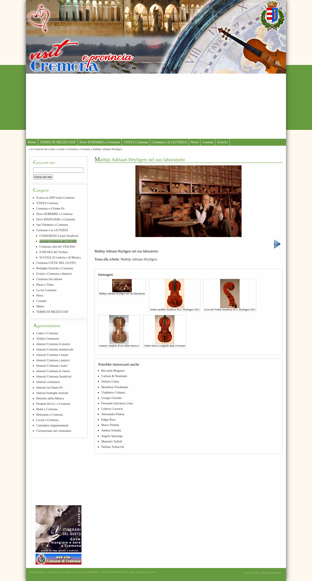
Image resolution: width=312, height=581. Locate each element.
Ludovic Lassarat (112, 408)
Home (32, 142)
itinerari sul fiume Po (49, 387)
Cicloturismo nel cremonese (53, 431)
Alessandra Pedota (112, 414)
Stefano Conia (110, 381)
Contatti (207, 142)
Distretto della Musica (50, 398)
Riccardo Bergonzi (113, 370)
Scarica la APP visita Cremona (55, 197)
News (194, 142)
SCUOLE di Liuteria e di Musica (60, 257)
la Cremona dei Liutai (43, 149)
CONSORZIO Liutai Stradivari (59, 235)
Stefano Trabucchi (112, 447)
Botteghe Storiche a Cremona (54, 268)
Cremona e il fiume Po (50, 208)
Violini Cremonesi (47, 338)
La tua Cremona (46, 290)
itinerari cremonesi (48, 382)
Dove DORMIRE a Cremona (100, 142)
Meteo (40, 306)
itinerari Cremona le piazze (53, 344)
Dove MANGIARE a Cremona (55, 219)
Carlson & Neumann (114, 376)
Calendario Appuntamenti (52, 425)
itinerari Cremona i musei (52, 355)
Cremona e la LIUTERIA (169, 142)
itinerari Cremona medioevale (54, 349)
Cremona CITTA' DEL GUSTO (56, 263)
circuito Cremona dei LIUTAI (58, 241)
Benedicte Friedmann (114, 387)
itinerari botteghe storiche (52, 393)
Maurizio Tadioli (111, 441)
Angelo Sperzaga (112, 436)
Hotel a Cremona (46, 409)
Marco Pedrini (110, 425)
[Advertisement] (156, 106)
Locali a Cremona (47, 420)
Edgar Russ (108, 419)
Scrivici (222, 142)
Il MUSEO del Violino (53, 252)
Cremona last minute (49, 279)
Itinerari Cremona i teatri (51, 365)
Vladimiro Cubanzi (113, 392)
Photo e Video (45, 284)
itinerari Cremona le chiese (53, 371)
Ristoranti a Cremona (49, 414)
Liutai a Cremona (47, 333)
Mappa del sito (252, 572)
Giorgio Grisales (111, 398)
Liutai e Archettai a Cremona (74, 149)
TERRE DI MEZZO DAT (58, 142)
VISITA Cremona (136, 142)
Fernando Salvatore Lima (117, 403)
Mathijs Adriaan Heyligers (107, 149)
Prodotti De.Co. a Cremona (53, 403)
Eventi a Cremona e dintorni (54, 273)
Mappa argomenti (271, 572)
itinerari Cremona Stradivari (53, 376)
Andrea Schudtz (111, 430)
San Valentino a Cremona (52, 224)
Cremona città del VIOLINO (57, 246)
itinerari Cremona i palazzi (53, 360)
